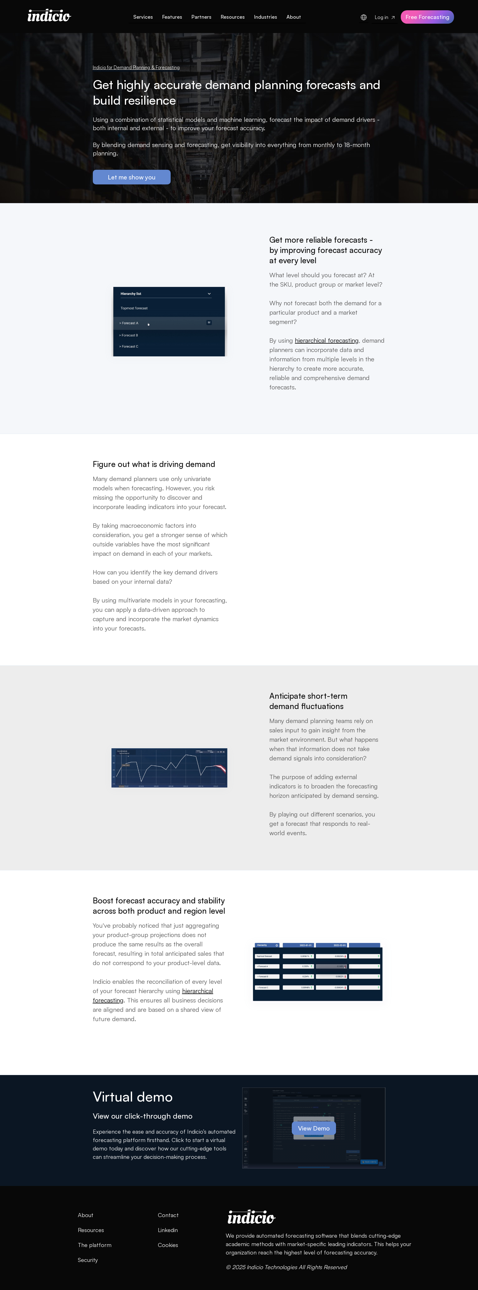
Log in (385, 17)
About (293, 17)
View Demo (314, 1128)
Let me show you (131, 177)
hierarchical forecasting (327, 340)
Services (143, 17)
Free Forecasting (427, 16)
